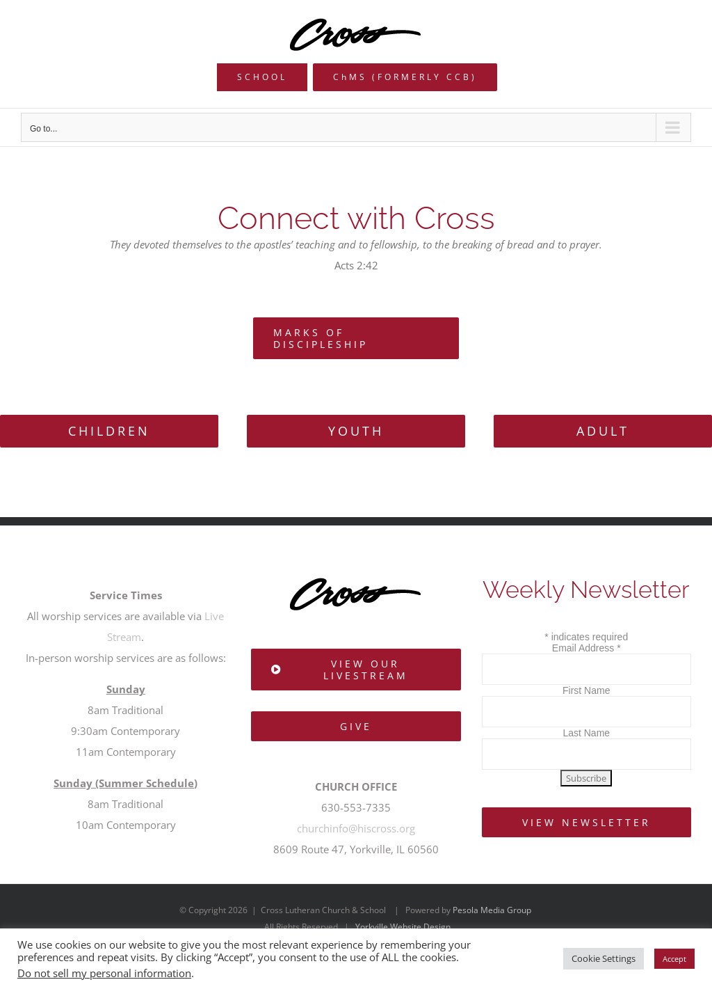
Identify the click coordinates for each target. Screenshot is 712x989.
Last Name (586, 732)
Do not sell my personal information (104, 973)
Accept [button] (674, 959)
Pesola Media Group (492, 910)
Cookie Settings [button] (604, 958)
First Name (586, 690)
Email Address (586, 648)
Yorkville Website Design (403, 927)
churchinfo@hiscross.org (356, 828)
